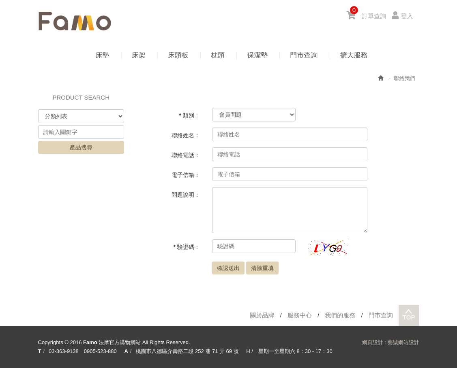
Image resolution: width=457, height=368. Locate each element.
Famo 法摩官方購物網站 (74, 21)
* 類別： (189, 115)
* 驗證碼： (187, 247)
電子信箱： (186, 175)
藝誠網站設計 (403, 342)
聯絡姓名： (186, 135)
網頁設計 (372, 342)
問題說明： (186, 194)
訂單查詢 (374, 16)
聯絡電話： (186, 155)
